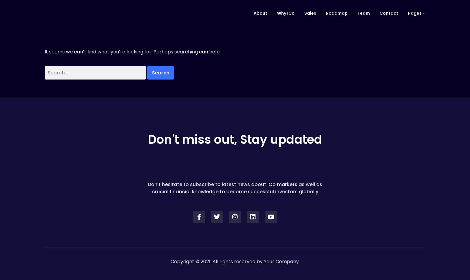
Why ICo (286, 13)
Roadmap (337, 13)
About (260, 13)
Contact (388, 13)
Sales (310, 13)
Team (363, 13)
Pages (415, 13)
